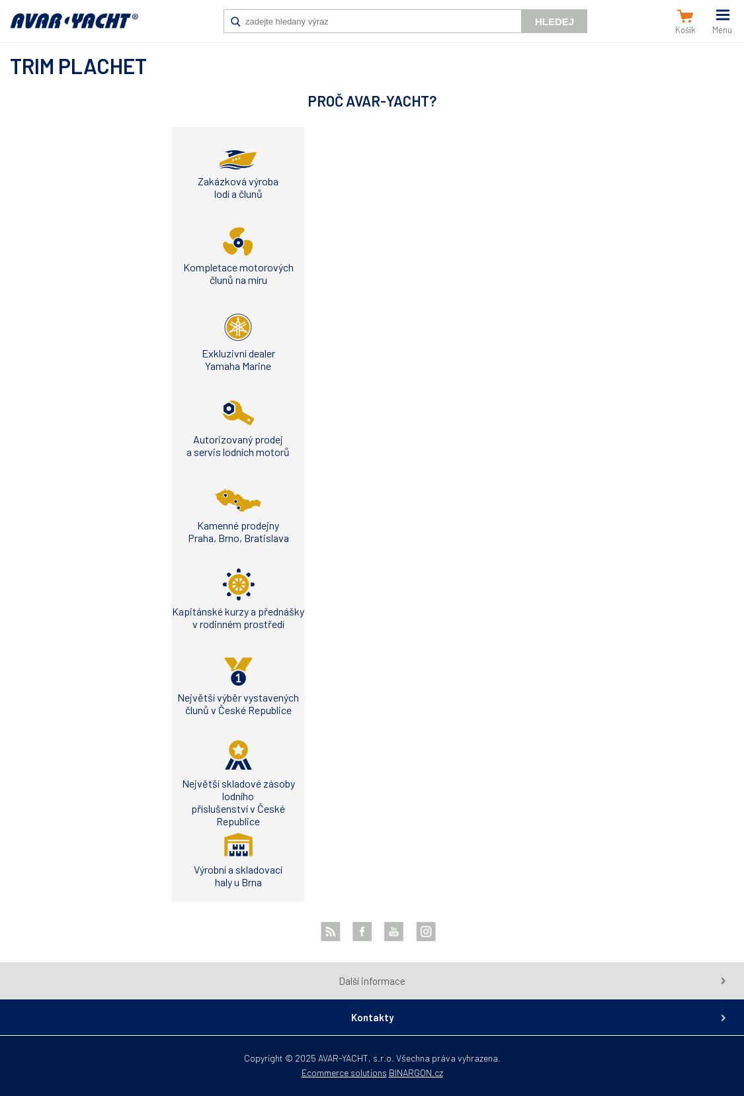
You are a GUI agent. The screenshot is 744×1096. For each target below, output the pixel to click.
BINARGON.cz (416, 1072)
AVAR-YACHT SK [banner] (74, 27)
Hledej (554, 21)
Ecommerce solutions (344, 1072)
